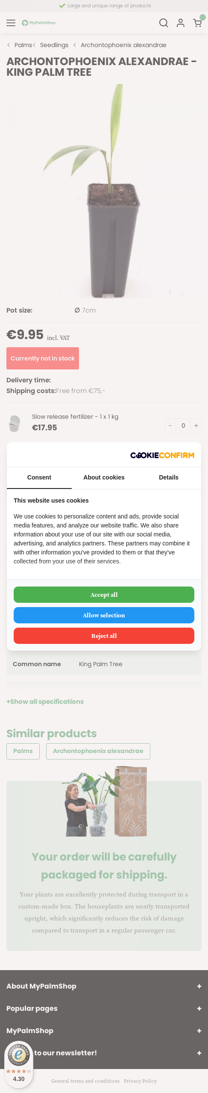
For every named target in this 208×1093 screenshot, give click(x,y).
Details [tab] (169, 477)
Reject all (104, 635)
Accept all (104, 594)
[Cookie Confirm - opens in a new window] (162, 454)
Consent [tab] (39, 477)
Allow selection (104, 615)
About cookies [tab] (103, 477)
